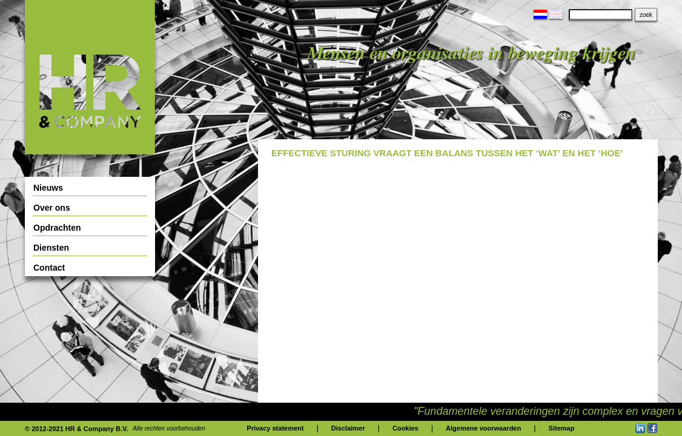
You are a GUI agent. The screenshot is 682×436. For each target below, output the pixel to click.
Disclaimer (348, 428)
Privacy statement (275, 428)
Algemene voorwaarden (483, 428)
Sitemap (562, 428)
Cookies (405, 428)
